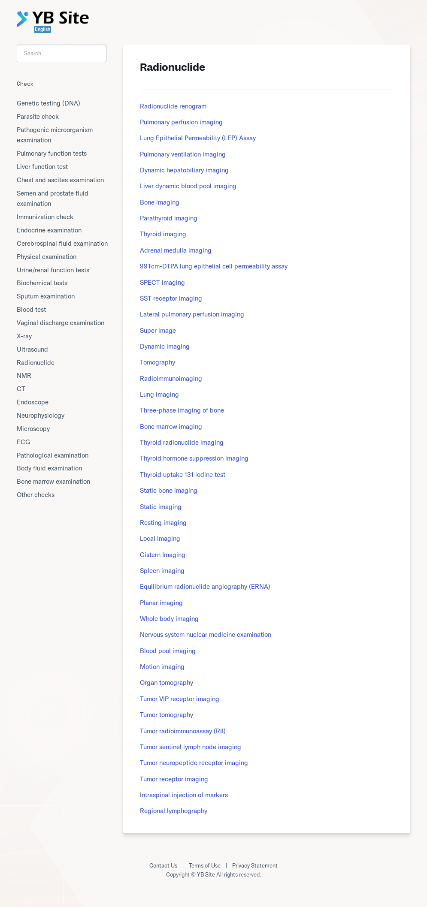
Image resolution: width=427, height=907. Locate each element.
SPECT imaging (162, 282)
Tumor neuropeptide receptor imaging (194, 763)
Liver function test (42, 167)
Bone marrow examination (53, 481)
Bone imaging (159, 202)
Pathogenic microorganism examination (55, 135)
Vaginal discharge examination (60, 323)
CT (21, 389)
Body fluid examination (49, 468)
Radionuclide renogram (173, 106)
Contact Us (163, 865)
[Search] (62, 53)
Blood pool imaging (168, 651)
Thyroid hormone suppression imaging (194, 458)
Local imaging (160, 538)
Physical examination (46, 257)
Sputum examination (46, 296)
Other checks (36, 495)
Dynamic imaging (165, 346)
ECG (23, 442)
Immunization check (45, 217)
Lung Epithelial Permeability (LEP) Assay (198, 138)
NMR (24, 375)
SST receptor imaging (171, 298)
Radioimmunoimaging (171, 378)
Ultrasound (32, 349)
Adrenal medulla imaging (176, 250)
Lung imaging (159, 394)
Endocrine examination (49, 230)
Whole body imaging (169, 619)
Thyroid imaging (163, 234)
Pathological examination (52, 455)
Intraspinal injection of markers (184, 795)
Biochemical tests (42, 283)
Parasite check (38, 116)
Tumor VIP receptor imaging (179, 699)
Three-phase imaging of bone (182, 410)
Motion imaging (162, 667)
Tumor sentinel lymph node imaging (190, 747)
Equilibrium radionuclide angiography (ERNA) (205, 586)
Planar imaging (161, 603)
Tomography (157, 362)
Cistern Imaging (162, 555)
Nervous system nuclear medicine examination (205, 634)
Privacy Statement (255, 865)
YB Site (206, 874)
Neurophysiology (40, 415)
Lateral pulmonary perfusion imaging (192, 314)
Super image (158, 330)
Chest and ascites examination (60, 180)
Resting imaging (163, 522)
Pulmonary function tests (52, 153)
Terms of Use (205, 865)
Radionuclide (36, 363)
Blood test (31, 309)
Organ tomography (166, 682)
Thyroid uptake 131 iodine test (182, 474)
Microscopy (33, 429)
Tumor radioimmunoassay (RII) (183, 731)
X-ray (24, 336)
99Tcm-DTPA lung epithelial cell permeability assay (214, 266)
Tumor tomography (166, 715)
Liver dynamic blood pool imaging (188, 186)
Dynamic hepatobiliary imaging (184, 170)
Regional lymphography (173, 811)
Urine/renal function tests (53, 270)
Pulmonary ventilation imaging (183, 154)
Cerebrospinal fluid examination (62, 243)
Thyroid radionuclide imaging (182, 442)
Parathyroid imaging (168, 218)
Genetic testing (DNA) (48, 103)
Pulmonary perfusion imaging (181, 122)
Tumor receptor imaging (174, 779)
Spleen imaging (162, 570)
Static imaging (161, 507)
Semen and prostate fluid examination (52, 198)
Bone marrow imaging (171, 426)
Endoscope (32, 402)
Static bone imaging (168, 490)
